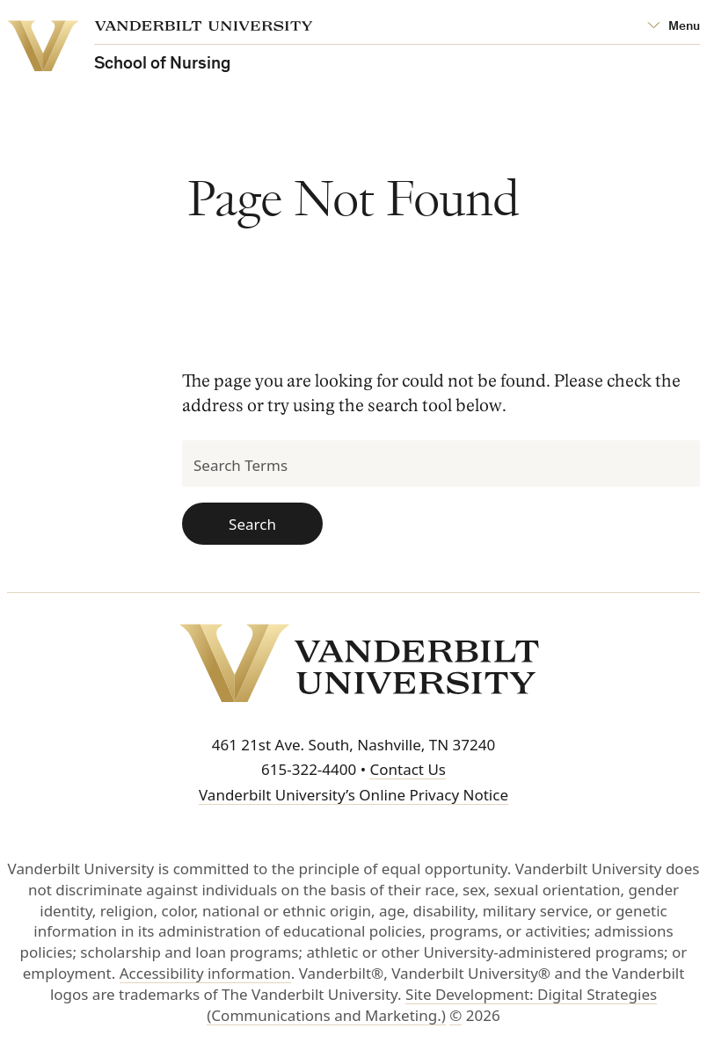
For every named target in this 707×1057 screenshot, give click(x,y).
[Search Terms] (441, 463)
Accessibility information (205, 973)
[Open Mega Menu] (673, 26)
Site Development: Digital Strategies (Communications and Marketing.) (432, 1004)
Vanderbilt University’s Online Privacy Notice (353, 795)
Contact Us (407, 769)
